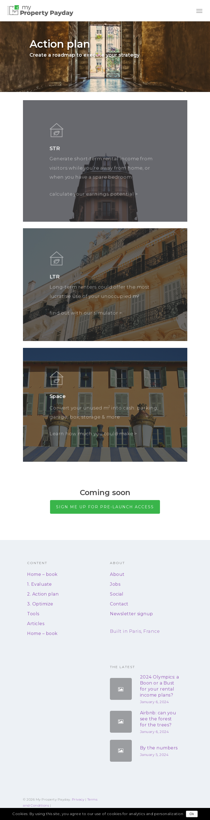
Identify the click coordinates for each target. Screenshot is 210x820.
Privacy (78, 799)
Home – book (42, 574)
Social (116, 594)
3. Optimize (40, 604)
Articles (35, 623)
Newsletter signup (131, 613)
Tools (33, 613)
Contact (119, 604)
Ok (191, 814)
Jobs (115, 584)
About (117, 574)
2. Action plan (43, 594)
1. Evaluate (39, 584)
